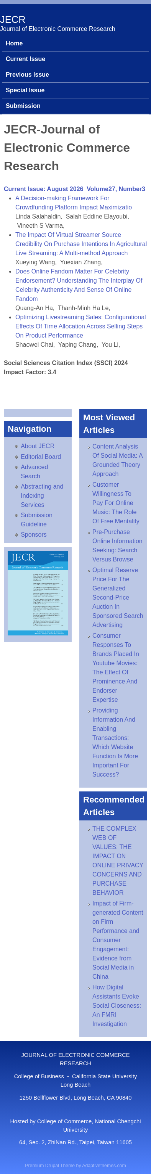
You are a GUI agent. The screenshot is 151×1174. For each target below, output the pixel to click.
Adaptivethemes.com (104, 1165)
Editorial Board (41, 457)
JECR (13, 19)
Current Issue (25, 59)
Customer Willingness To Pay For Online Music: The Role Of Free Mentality (116, 502)
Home (14, 43)
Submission (23, 106)
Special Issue (25, 90)
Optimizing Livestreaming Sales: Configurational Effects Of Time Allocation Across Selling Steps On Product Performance (80, 326)
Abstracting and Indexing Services (42, 495)
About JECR (37, 446)
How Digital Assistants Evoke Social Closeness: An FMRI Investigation (116, 1005)
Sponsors (34, 534)
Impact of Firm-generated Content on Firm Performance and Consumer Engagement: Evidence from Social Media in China (117, 940)
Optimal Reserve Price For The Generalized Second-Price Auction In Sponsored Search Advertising (117, 597)
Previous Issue (27, 74)
